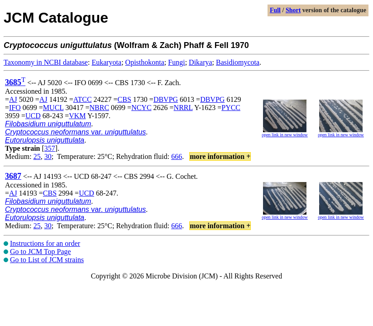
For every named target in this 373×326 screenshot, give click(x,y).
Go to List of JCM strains (47, 260)
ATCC (82, 99)
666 (176, 156)
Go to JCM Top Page (40, 251)
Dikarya (200, 62)
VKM (77, 116)
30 (48, 156)
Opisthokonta (144, 62)
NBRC (100, 107)
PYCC (230, 107)
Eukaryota (106, 62)
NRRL (183, 107)
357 (49, 148)
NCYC (141, 107)
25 (37, 156)
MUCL (53, 107)
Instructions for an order (45, 243)
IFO (15, 107)
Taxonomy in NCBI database (46, 62)
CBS (124, 99)
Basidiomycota (237, 62)
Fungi (176, 62)
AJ (13, 99)
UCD (33, 116)
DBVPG (165, 99)
